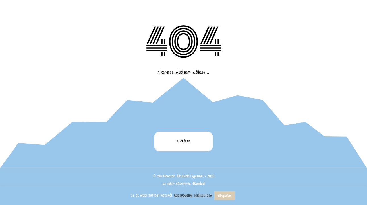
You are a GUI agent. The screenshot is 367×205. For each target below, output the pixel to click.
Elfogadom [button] (224, 195)
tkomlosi (198, 183)
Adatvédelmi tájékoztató (193, 195)
